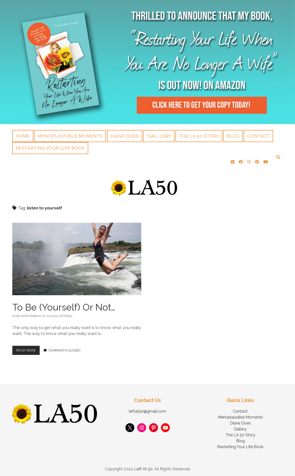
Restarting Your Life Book (50, 148)
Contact (258, 136)
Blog (233, 136)
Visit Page (147, 62)
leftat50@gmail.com (147, 409)
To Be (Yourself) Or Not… (63, 305)
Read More (28, 347)
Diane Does (124, 136)
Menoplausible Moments (70, 136)
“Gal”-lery (159, 136)
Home (23, 136)
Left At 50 (143, 467)
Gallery (240, 427)
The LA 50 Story (199, 136)
